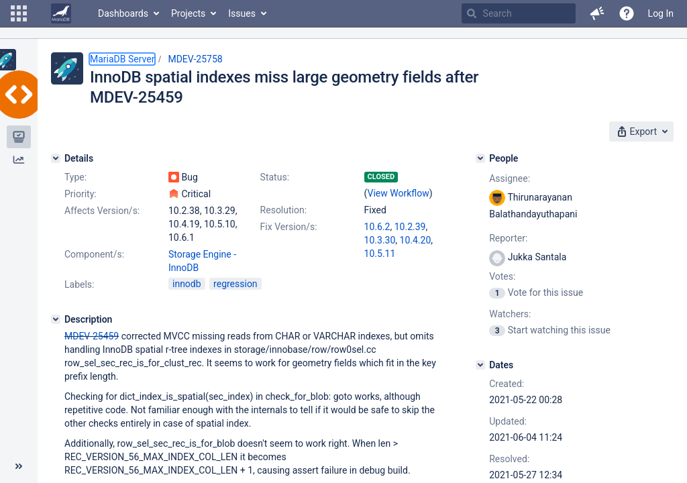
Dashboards (123, 13)
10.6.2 (377, 226)
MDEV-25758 (195, 59)
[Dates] (480, 365)
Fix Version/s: (288, 226)
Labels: (79, 284)
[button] (19, 13)
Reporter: (508, 238)
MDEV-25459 (91, 336)
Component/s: (94, 254)
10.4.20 (415, 240)
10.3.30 (380, 240)
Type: (75, 177)
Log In (661, 13)
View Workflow (398, 193)
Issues (242, 13)
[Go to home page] (61, 13)
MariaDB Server (122, 59)
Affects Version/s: (102, 210)
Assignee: (509, 178)
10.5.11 (380, 253)
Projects (188, 13)
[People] (480, 158)
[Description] (55, 319)
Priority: (80, 194)
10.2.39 (410, 226)
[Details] (55, 158)
